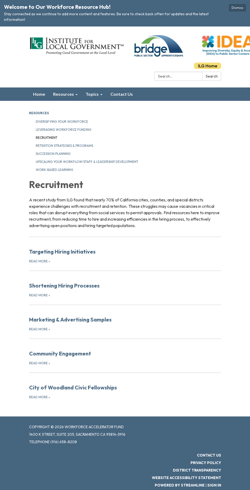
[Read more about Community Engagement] (125, 352)
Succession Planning (53, 154)
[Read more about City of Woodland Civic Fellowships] (125, 386)
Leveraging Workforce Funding (63, 130)
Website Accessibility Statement (186, 477)
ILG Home (207, 65)
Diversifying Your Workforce (62, 122)
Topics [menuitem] (92, 94)
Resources (39, 113)
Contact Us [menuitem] (121, 94)
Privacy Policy (206, 462)
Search (212, 76)
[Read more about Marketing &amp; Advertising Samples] (125, 318)
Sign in (214, 485)
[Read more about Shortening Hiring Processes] (125, 284)
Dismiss (237, 8)
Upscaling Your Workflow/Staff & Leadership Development (87, 162)
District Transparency (197, 470)
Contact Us (209, 455)
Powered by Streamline (180, 485)
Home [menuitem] (39, 94)
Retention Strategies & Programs (64, 146)
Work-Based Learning (54, 170)
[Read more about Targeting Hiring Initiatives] (125, 250)
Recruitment (46, 138)
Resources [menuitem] (63, 94)
